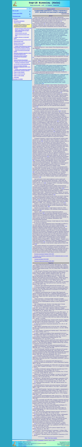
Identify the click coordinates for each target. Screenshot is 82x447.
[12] (37, 106)
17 (34, 365)
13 (34, 335)
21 (34, 382)
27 (34, 411)
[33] (36, 244)
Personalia (16, 82)
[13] (60, 110)
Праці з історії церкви (19, 80)
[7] (63, 70)
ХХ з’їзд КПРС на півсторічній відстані (22, 68)
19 (34, 378)
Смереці (24, 445)
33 (34, 434)
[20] (33, 160)
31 (34, 427)
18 (34, 368)
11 (34, 330)
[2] (44, 23)
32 (34, 430)
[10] (33, 91)
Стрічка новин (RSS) (17, 13)
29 (34, 417)
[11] (61, 92)
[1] (61, 21)
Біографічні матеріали (19, 21)
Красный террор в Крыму (19, 45)
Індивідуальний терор (18, 43)
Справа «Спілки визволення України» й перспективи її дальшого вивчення (22, 49)
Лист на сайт (15, 10)
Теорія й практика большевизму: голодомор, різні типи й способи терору (22, 64)
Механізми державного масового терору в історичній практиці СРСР (22, 57)
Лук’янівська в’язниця (18, 46)
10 (34, 323)
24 (34, 395)
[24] (63, 188)
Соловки (15, 61)
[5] (33, 57)
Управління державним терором (22, 66)
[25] (54, 194)
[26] (39, 199)
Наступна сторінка (52, 438)
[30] (44, 213)
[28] (49, 206)
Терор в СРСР (17, 23)
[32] (44, 241)
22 (34, 385)
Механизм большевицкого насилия (22, 51)
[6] (39, 61)
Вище (46, 438)
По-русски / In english (18, 84)
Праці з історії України (19, 76)
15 (34, 355)
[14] (38, 117)
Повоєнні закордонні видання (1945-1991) (44, 261)
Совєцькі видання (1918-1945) (21, 34)
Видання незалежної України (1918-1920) (44, 254)
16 (34, 361)
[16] (52, 128)
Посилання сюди (16, 16)
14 (34, 339)
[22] (40, 177)
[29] (40, 210)
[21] (33, 172)
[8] (43, 83)
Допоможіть (41, 440)
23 (34, 389)
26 (34, 407)
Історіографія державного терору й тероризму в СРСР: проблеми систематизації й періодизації (22, 26)
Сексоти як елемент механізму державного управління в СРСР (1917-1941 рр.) (22, 71)
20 (34, 381)
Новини (15, 19)
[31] (66, 226)
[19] (48, 156)
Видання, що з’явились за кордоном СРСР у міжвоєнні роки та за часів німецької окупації (22, 31)
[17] (54, 131)
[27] (65, 202)
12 (34, 333)
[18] (42, 141)
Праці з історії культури (19, 78)
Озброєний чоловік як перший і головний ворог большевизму (20, 59)
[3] (40, 45)
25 (34, 399)
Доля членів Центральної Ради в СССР (22, 41)
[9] (48, 86)
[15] (58, 121)
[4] (67, 54)
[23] (45, 183)
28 (34, 414)
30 (34, 423)
